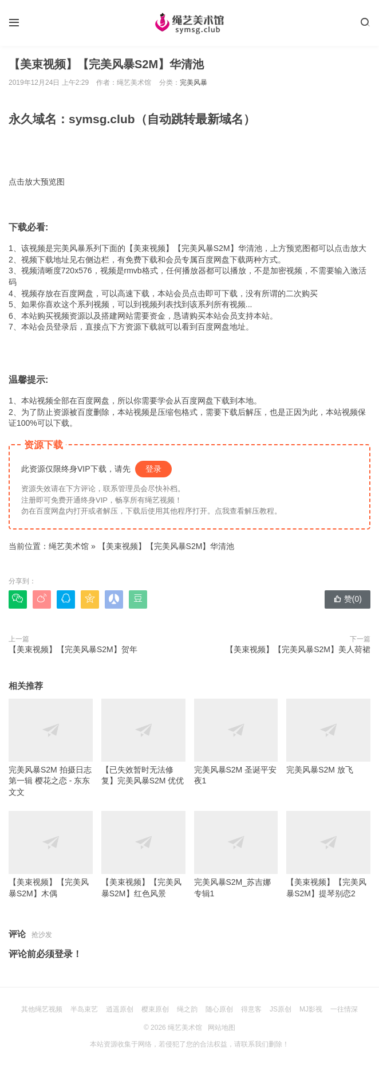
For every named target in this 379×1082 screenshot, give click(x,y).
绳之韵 (187, 1009)
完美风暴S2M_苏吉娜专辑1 (236, 854)
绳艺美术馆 (69, 546)
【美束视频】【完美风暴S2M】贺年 (73, 649)
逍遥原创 (119, 1009)
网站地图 (221, 1028)
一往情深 (344, 1009)
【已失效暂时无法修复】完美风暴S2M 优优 (143, 742)
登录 (153, 468)
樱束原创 (155, 1009)
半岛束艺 (84, 1009)
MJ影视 (310, 1009)
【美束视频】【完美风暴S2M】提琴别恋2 (328, 854)
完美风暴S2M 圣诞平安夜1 (236, 742)
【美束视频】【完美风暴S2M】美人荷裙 (298, 649)
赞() (347, 598)
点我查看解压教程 (244, 511)
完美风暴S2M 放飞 (328, 736)
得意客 (251, 1009)
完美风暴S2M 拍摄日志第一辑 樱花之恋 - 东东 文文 (51, 748)
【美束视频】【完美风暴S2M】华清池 (166, 546)
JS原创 (280, 1009)
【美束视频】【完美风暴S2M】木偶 (51, 854)
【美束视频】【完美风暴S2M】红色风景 (143, 854)
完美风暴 (193, 83)
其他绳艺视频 (41, 1009)
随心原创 (219, 1009)
